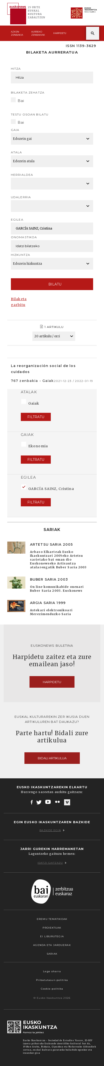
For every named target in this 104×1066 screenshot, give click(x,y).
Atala (16, 152)
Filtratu (35, 417)
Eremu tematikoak (52, 919)
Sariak (52, 953)
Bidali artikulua (52, 758)
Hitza (16, 68)
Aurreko (38, 33)
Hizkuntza (20, 255)
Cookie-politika (52, 988)
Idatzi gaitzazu (52, 862)
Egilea (17, 219)
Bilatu (52, 284)
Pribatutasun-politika (52, 980)
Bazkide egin (51, 830)
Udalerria (21, 197)
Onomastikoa (24, 237)
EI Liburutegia (52, 936)
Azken (17, 33)
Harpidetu (59, 33)
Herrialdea (22, 175)
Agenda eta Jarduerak (52, 945)
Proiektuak (52, 927)
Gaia (15, 130)
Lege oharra (52, 971)
